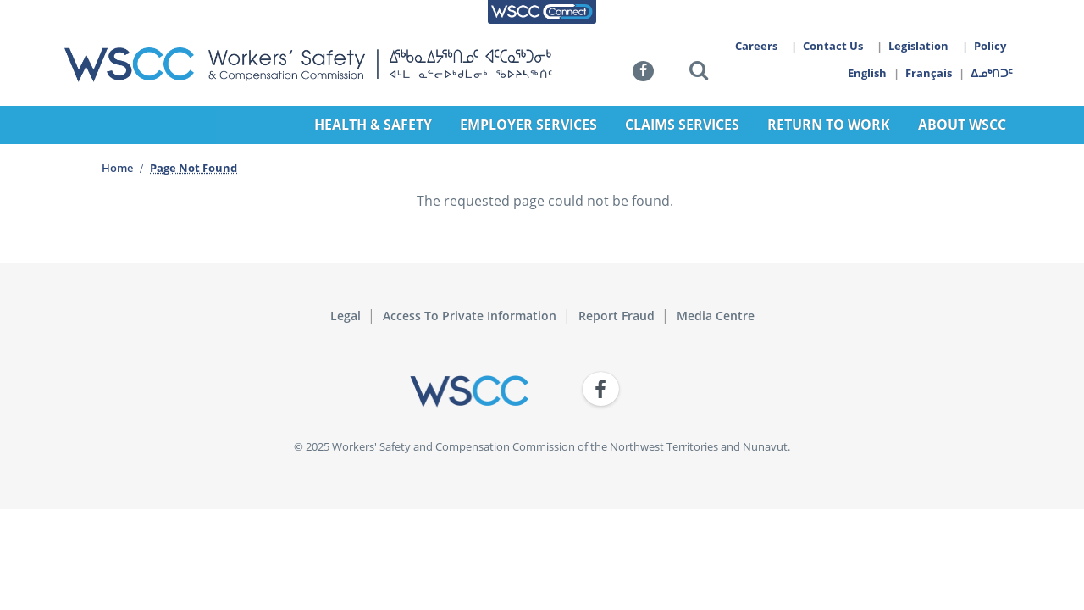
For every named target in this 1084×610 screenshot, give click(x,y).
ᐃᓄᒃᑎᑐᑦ (992, 72)
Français (929, 72)
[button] (698, 73)
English (867, 72)
